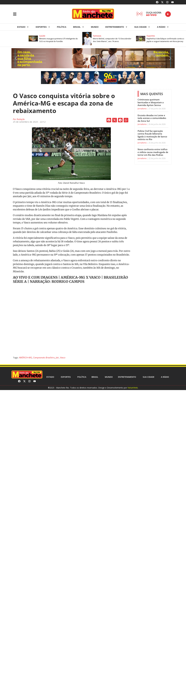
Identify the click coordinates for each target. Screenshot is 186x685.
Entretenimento (116, 27)
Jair (57, 357)
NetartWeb (133, 387)
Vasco (62, 357)
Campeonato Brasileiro (44, 357)
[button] (59, 39)
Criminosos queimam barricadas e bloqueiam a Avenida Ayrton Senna (151, 102)
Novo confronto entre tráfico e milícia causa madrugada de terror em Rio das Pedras (153, 152)
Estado (23, 27)
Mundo (95, 27)
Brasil (78, 27)
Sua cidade (142, 27)
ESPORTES (43, 27)
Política (61, 27)
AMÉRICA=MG (25, 357)
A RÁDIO (163, 27)
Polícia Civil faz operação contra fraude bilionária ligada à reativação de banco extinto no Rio (152, 135)
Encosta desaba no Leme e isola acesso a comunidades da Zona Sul (152, 118)
